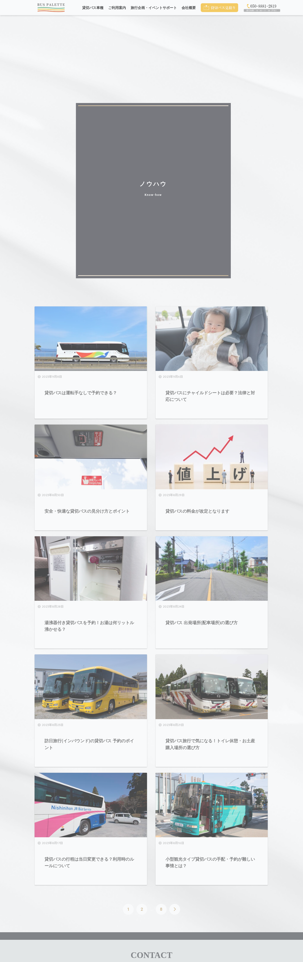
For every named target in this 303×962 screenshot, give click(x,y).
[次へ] (174, 909)
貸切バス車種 (92, 8)
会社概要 (189, 8)
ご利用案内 (117, 8)
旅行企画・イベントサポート (154, 8)
